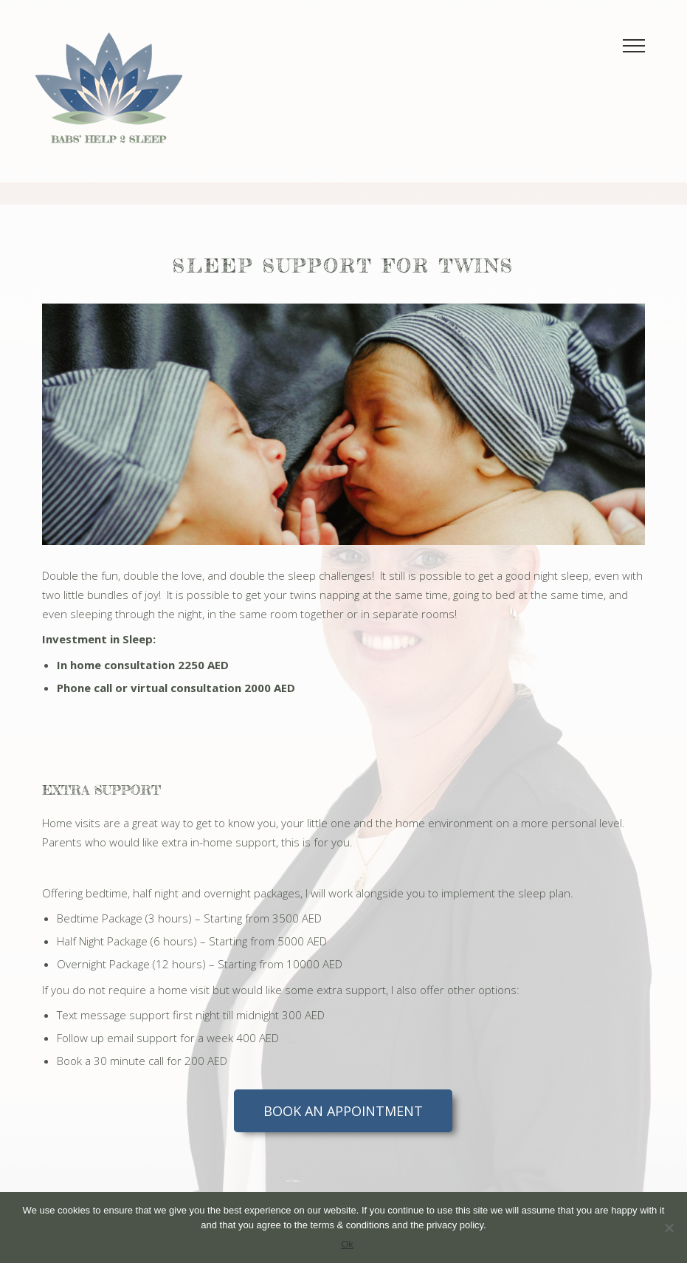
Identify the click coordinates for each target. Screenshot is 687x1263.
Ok (347, 1244)
